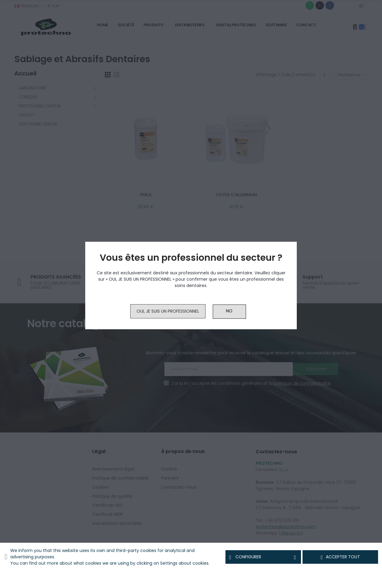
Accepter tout (340, 557)
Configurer (263, 557)
